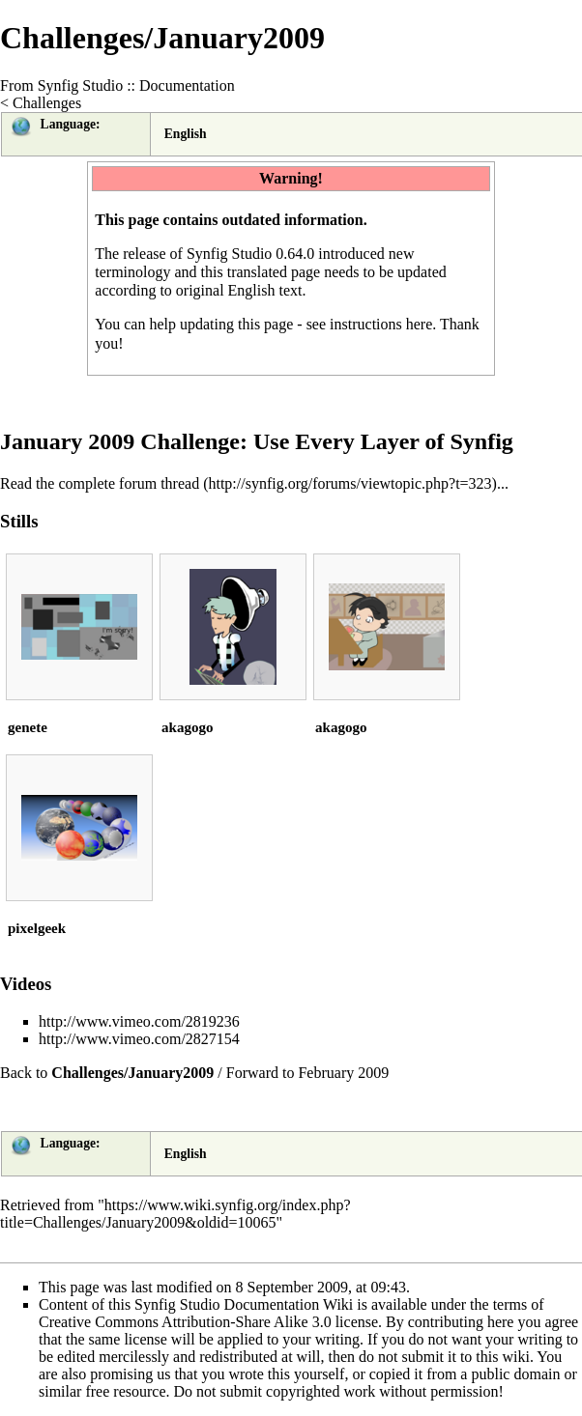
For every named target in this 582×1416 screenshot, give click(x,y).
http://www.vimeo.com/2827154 (139, 1039)
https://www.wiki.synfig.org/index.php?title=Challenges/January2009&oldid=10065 (175, 1214)
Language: (71, 124)
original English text (239, 290)
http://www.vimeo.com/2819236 (139, 1021)
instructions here (381, 324)
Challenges (47, 103)
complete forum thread (128, 483)
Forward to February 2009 (307, 1072)
